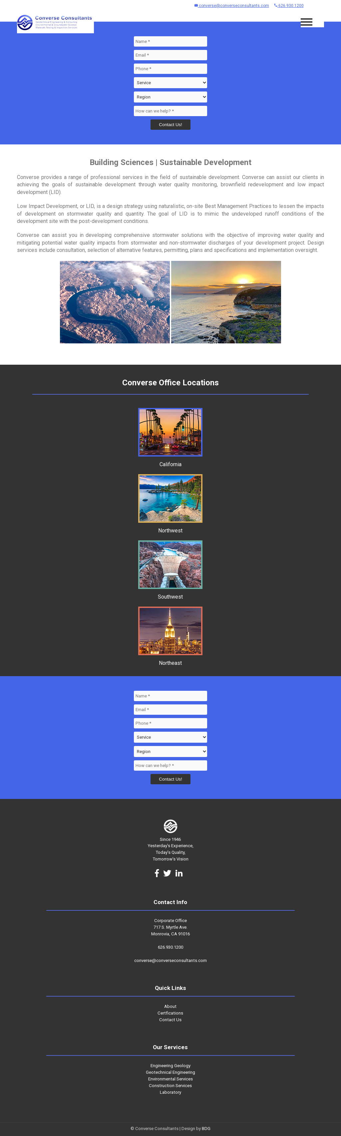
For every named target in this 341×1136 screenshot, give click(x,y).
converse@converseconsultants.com (231, 5)
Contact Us (170, 1019)
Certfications (170, 1013)
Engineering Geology (170, 1065)
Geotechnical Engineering (170, 1072)
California (170, 461)
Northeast (170, 660)
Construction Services (170, 1085)
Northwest (170, 527)
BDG (206, 1128)
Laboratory (170, 1092)
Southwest (170, 593)
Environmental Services (170, 1078)
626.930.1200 (289, 5)
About (170, 1006)
